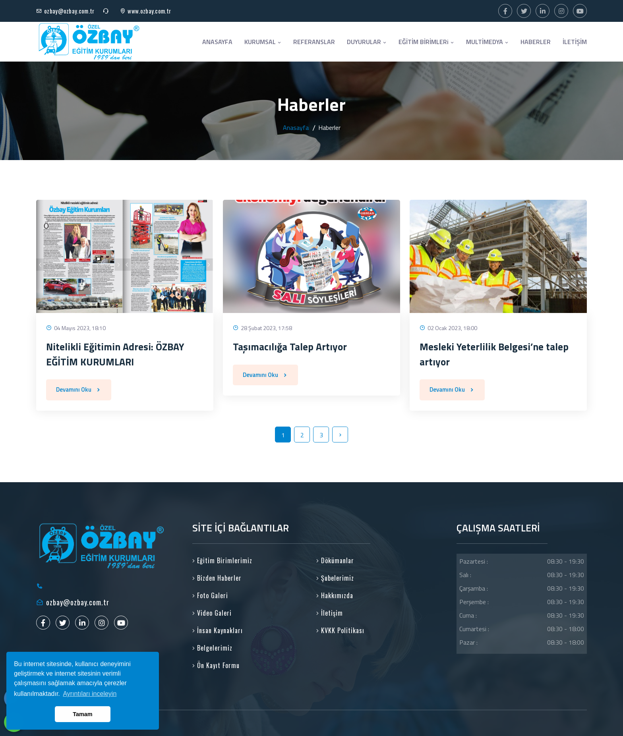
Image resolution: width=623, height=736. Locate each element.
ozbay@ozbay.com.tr (69, 10)
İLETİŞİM (575, 41)
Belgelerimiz (212, 648)
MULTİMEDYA (487, 41)
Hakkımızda (334, 595)
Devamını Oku (78, 389)
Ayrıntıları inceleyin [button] (89, 693)
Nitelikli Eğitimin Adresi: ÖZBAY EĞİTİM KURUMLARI (115, 354)
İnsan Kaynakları (217, 630)
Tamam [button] (82, 714)
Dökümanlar (335, 560)
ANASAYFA (217, 41)
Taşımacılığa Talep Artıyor (290, 347)
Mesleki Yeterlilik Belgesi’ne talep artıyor (494, 354)
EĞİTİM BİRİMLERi (426, 41)
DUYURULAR (367, 41)
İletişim (329, 613)
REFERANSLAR (314, 41)
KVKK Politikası (340, 630)
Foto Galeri (210, 595)
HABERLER (535, 41)
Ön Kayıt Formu (216, 665)
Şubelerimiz (335, 578)
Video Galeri (212, 613)
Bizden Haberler (217, 578)
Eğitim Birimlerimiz (222, 560)
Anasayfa (296, 127)
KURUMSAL (262, 41)
